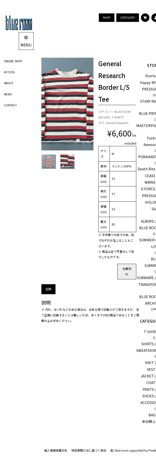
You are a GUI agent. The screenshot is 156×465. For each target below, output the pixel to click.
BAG (152, 414)
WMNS (150, 182)
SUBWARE (145, 277)
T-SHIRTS (118, 117)
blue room (119, 450)
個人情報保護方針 (55, 450)
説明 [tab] (48, 289)
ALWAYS (147, 221)
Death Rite (147, 168)
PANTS (148, 389)
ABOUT (8, 83)
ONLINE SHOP (13, 61)
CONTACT (10, 105)
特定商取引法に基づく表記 (88, 450)
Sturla (150, 75)
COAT (151, 382)
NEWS (8, 94)
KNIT (149, 362)
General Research (117, 123)
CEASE (150, 175)
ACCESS (9, 72)
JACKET (147, 375)
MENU (26, 41)
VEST (151, 369)
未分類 (147, 421)
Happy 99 (148, 82)
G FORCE (148, 188)
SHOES (148, 395)
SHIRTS (147, 343)
